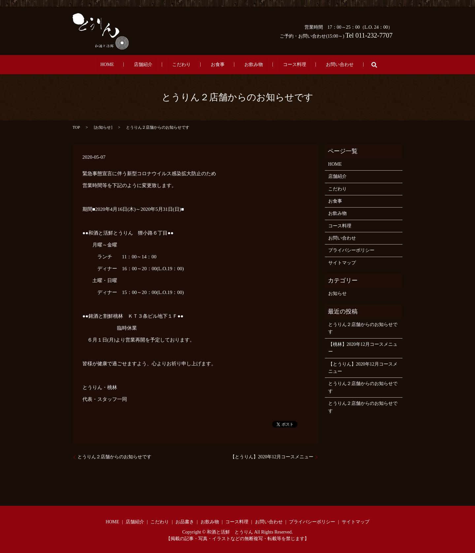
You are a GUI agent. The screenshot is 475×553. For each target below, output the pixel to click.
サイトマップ (342, 262)
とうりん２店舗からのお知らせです (114, 456)
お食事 (218, 64)
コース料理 (276, 64)
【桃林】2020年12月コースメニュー (362, 348)
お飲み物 (245, 64)
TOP (76, 127)
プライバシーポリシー (351, 250)
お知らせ (103, 127)
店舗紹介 (161, 64)
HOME (134, 64)
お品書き (184, 521)
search (343, 65)
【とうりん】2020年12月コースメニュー (271, 456)
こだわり (190, 64)
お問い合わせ (313, 64)
